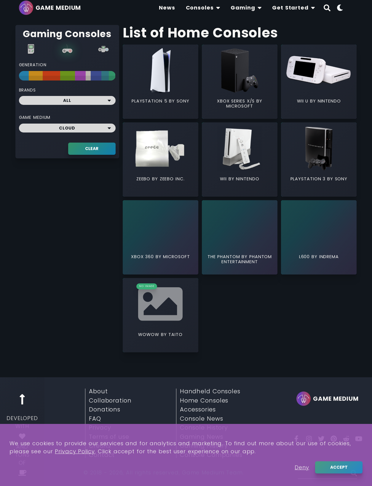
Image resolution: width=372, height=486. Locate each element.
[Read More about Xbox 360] (160, 226)
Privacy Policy (75, 476)
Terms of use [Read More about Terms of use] (109, 437)
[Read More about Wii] (239, 148)
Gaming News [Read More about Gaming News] (201, 437)
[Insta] (308, 438)
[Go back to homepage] (51, 8)
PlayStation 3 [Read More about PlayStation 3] (308, 179)
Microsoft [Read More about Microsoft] (239, 106)
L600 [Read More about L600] (305, 257)
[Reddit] (346, 438)
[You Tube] (358, 438)
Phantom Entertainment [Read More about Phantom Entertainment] (246, 259)
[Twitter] (321, 438)
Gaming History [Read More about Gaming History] (204, 446)
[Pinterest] (333, 438)
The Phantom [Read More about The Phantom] (224, 257)
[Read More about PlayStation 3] (319, 148)
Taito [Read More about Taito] (175, 334)
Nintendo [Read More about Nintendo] (329, 101)
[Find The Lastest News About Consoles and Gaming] (167, 7)
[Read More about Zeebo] (160, 148)
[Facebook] (296, 438)
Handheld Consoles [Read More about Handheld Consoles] (210, 392)
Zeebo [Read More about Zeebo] (144, 179)
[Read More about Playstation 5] (160, 70)
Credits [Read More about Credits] (100, 446)
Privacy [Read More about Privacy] (100, 428)
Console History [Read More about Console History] (204, 428)
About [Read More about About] (98, 392)
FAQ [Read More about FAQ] (95, 419)
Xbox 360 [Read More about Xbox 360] (143, 257)
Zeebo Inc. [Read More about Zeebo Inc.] (172, 179)
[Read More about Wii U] (319, 70)
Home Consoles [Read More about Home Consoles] (204, 401)
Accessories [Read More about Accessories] (198, 410)
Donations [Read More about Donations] (104, 410)
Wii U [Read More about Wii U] (303, 101)
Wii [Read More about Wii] (224, 179)
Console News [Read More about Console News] (201, 419)
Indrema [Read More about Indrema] (329, 257)
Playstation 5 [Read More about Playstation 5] (150, 101)
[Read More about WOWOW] (160, 304)
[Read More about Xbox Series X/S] (239, 70)
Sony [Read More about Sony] (183, 101)
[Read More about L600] (319, 226)
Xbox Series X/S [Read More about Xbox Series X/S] (236, 101)
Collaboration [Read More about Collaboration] (110, 401)
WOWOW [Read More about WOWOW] (149, 334)
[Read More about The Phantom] (239, 226)
